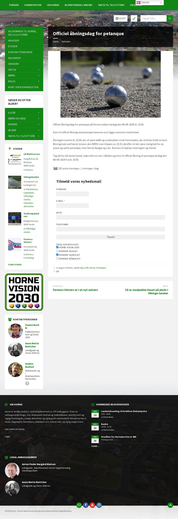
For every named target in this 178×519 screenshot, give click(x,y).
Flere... (95, 446)
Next (165, 286)
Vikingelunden (31, 177)
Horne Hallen (108, 430)
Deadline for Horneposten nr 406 (118, 436)
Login (7, 436)
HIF (57, 271)
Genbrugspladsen (31, 215)
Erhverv (29, 169)
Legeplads (29, 192)
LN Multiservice (32, 154)
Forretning (29, 257)
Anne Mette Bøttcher (32, 345)
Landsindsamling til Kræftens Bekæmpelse (124, 411)
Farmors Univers (28, 240)
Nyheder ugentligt (68, 254)
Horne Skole (108, 417)
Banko (104, 424)
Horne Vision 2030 (67, 247)
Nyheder (66, 41)
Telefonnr (62, 224)
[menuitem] (14, 5)
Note (59, 212)
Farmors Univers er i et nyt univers (75, 290)
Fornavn (61, 189)
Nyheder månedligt (68, 258)
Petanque (101, 267)
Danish (143, 3)
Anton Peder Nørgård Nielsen (39, 464)
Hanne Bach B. (32, 326)
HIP (87, 267)
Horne (92, 267)
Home (56, 41)
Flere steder (15, 264)
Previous (58, 286)
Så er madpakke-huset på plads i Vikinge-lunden (146, 291)
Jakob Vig (78, 267)
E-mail (60, 200)
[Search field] (157, 18)
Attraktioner (31, 189)
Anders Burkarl (29, 365)
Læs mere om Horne (15, 429)
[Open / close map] (120, 18)
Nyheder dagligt (67, 251)
